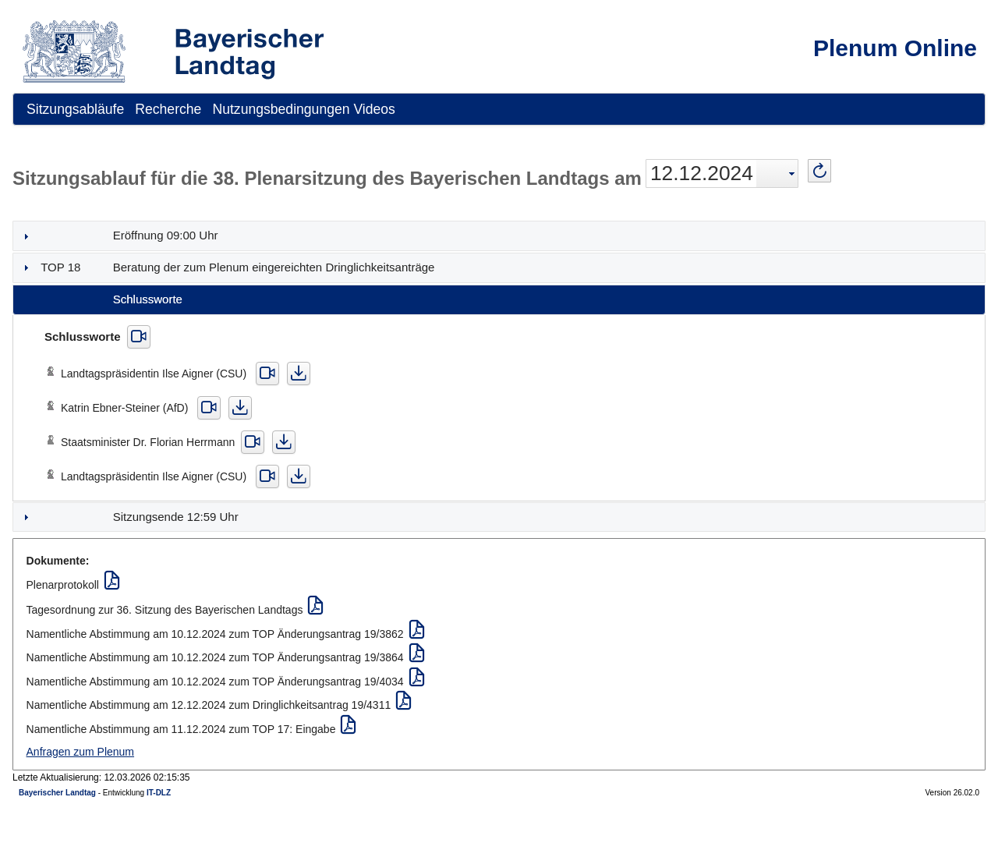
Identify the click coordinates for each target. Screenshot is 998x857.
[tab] (499, 236)
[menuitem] (75, 109)
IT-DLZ (159, 792)
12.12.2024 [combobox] (701, 173)
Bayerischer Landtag (57, 792)
